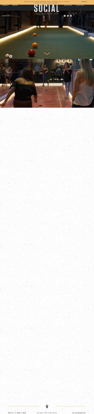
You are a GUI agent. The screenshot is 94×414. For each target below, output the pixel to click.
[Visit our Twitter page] (68, 16)
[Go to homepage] (46, 6)
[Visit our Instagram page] (71, 16)
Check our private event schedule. (47, 3)
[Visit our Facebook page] (65, 16)
